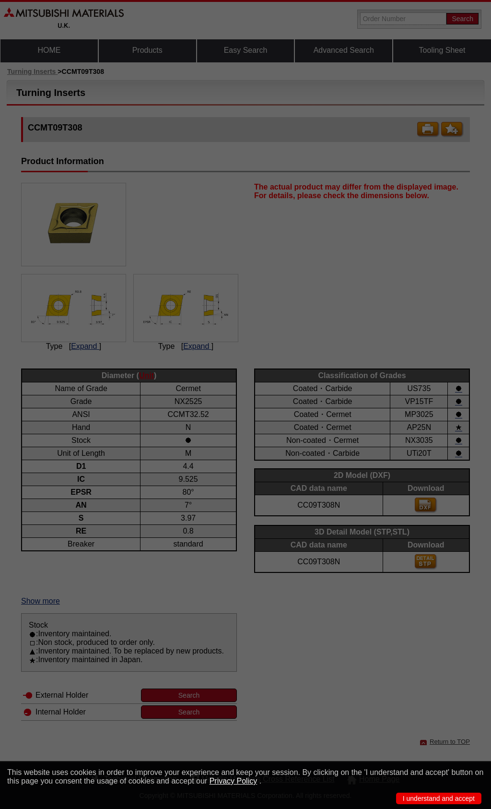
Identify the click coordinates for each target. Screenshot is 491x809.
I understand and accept (439, 798)
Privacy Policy (233, 781)
